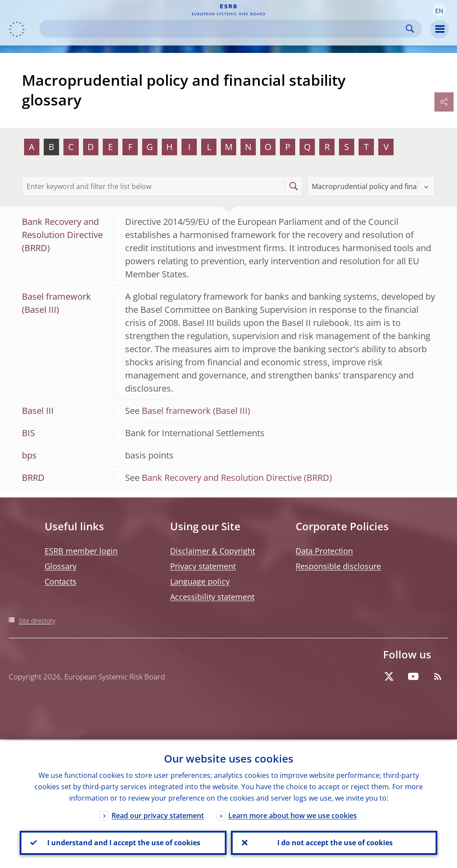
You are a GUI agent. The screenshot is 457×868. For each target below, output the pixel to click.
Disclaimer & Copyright (212, 551)
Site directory (37, 620)
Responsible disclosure (338, 566)
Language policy (200, 581)
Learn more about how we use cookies (292, 814)
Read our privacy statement (158, 814)
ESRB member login (81, 551)
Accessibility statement (212, 597)
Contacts (61, 581)
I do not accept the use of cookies (334, 842)
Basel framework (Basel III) (196, 410)
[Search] (224, 28)
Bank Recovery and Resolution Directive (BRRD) (237, 477)
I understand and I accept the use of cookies (122, 842)
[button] (439, 10)
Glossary (61, 566)
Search (410, 28)
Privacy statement (203, 566)
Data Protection (324, 551)
